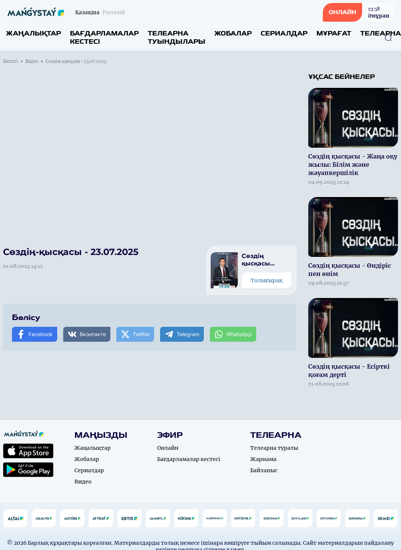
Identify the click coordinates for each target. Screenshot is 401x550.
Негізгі (10, 61)
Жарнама (263, 459)
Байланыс (264, 470)
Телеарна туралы (274, 448)
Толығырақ (266, 280)
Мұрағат (333, 33)
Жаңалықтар (33, 33)
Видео (31, 61)
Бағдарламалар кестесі (104, 37)
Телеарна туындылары (176, 37)
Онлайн (167, 448)
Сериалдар (284, 33)
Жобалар (233, 33)
